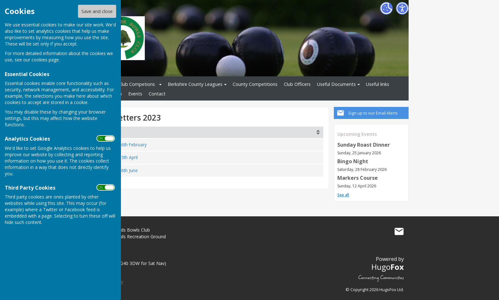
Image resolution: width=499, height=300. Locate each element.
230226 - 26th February (123, 145)
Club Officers (297, 84)
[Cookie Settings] (386, 8)
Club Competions (137, 84)
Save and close (97, 11)
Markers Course (357, 177)
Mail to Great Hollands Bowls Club (399, 231)
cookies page (45, 60)
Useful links (377, 84)
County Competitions (255, 84)
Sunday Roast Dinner (363, 144)
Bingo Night (352, 161)
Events (135, 94)
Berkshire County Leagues (195, 84)
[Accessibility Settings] (402, 8)
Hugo (387, 267)
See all (343, 195)
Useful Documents (336, 84)
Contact (157, 94)
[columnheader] (210, 132)
